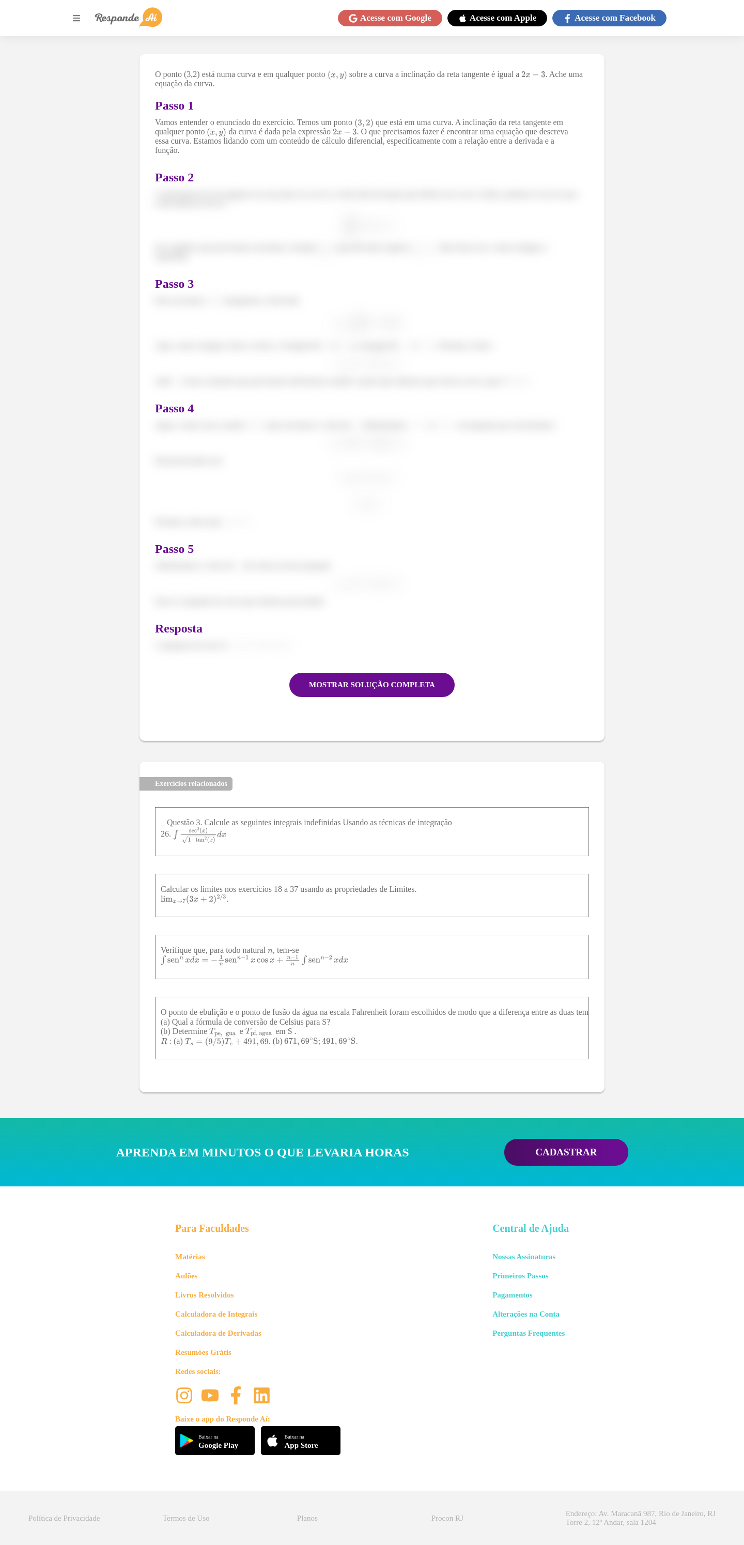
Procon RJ (447, 1518)
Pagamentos (512, 1295)
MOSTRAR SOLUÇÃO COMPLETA (372, 685)
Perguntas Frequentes (528, 1333)
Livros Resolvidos (204, 1295)
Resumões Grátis (203, 1352)
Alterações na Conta (526, 1314)
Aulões (186, 1276)
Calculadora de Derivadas (218, 1333)
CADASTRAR (566, 1152)
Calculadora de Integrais (216, 1314)
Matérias (190, 1257)
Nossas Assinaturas (523, 1257)
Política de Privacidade (64, 1518)
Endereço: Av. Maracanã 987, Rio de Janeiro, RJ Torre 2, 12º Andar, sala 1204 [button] (641, 1517)
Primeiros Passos (520, 1276)
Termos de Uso (186, 1518)
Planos (307, 1518)
